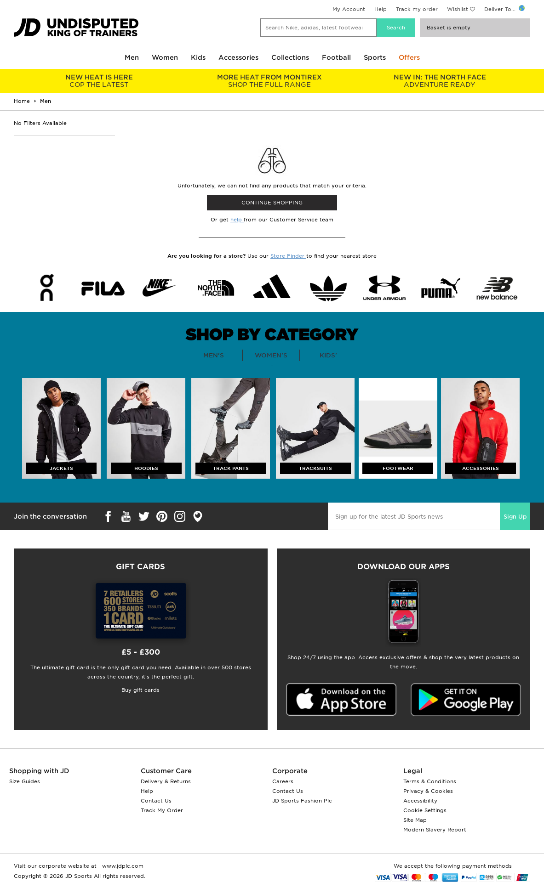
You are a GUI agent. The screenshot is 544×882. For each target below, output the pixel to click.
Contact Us (156, 800)
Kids (198, 57)
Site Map (415, 820)
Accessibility (420, 800)
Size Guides (24, 781)
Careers (282, 781)
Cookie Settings (425, 810)
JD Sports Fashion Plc (302, 800)
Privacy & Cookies (428, 791)
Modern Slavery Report (434, 829)
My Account (348, 9)
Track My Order (162, 810)
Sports (375, 57)
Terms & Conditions (429, 781)
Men (132, 57)
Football (336, 57)
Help (380, 9)
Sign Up (515, 516)
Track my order (417, 9)
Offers (409, 57)
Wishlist (457, 9)
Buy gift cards (140, 690)
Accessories (238, 57)
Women (165, 57)
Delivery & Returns (166, 781)
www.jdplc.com (121, 866)
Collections (290, 57)
